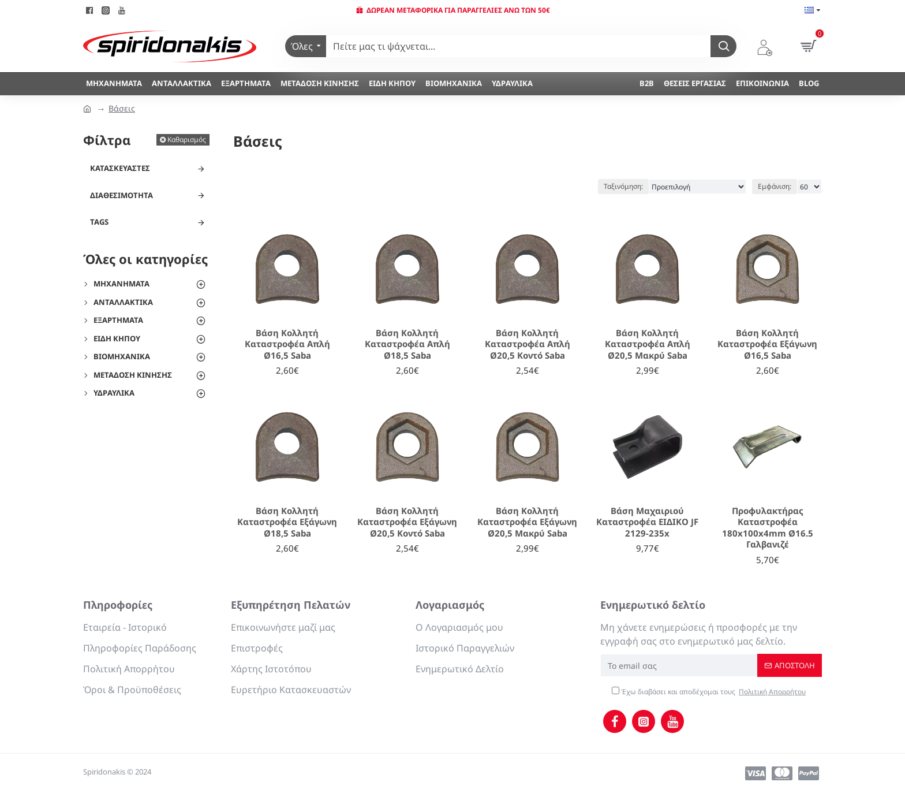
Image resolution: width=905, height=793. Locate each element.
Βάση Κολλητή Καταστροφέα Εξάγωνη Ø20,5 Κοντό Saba (407, 522)
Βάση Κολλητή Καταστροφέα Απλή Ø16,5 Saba (287, 344)
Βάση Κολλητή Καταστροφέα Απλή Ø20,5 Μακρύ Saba (647, 344)
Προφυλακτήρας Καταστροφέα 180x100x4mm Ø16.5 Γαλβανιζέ (767, 527)
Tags (99, 222)
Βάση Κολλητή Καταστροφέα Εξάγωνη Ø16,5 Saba (767, 344)
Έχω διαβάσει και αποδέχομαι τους (709, 692)
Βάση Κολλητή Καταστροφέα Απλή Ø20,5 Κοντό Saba (527, 344)
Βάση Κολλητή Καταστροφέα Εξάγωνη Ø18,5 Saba (287, 522)
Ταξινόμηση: (623, 186)
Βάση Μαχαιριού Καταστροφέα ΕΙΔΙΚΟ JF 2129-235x (647, 522)
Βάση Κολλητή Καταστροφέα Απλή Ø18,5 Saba (407, 344)
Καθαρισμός (186, 139)
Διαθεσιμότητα (121, 195)
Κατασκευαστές (120, 168)
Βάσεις (122, 108)
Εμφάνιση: (774, 186)
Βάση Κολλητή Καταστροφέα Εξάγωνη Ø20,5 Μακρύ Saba (527, 522)
